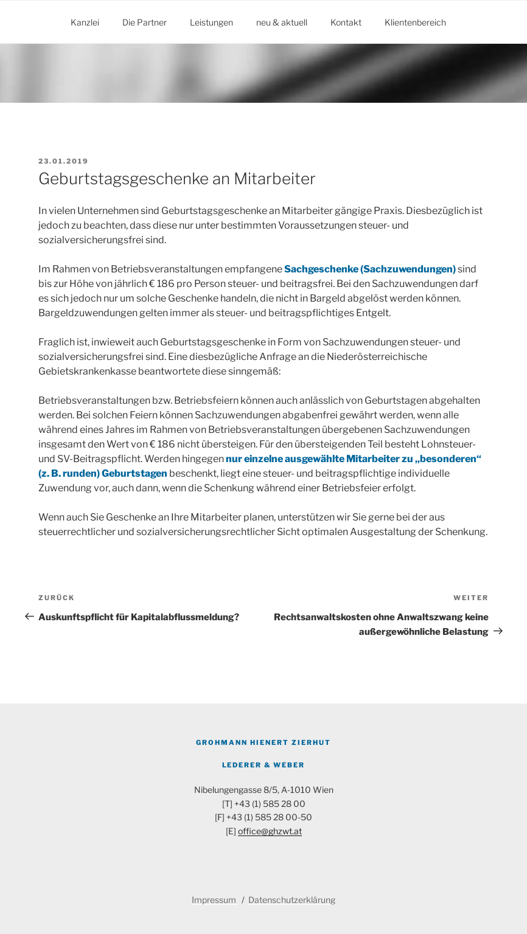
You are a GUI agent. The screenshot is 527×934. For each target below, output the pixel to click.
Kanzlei (85, 22)
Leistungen (211, 22)
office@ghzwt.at (270, 831)
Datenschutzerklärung (291, 899)
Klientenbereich (415, 22)
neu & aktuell (281, 22)
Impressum (215, 899)
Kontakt (345, 22)
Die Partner (144, 22)
